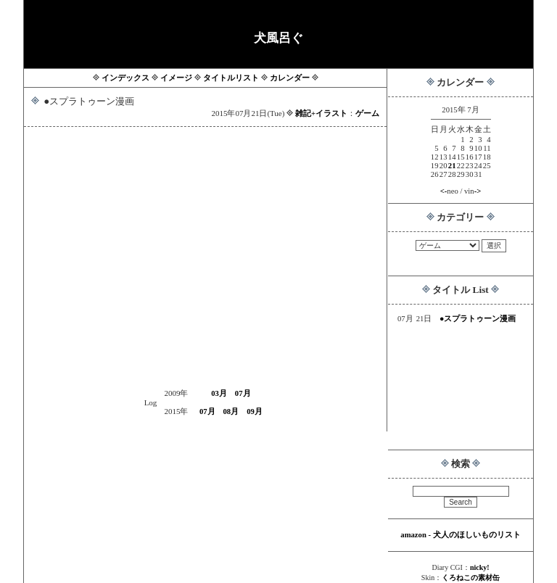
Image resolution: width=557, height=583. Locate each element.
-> (478, 191)
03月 (219, 393)
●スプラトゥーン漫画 (478, 319)
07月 (243, 393)
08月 (231, 411)
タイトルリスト (231, 78)
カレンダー (290, 78)
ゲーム (367, 113)
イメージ (176, 78)
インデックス (125, 78)
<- (443, 191)
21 (452, 166)
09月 (255, 411)
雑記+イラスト (321, 113)
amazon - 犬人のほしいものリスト (460, 535)
